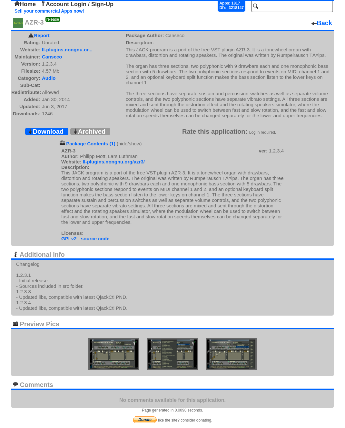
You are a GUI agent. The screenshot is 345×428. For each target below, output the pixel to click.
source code (95, 238)
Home (25, 4)
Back (321, 22)
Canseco (52, 56)
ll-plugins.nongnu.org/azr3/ (114, 161)
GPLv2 (69, 238)
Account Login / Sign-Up (77, 4)
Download (46, 131)
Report (42, 35)
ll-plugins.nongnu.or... (67, 49)
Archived (89, 131)
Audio (49, 78)
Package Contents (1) (90, 143)
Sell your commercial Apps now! (49, 11)
